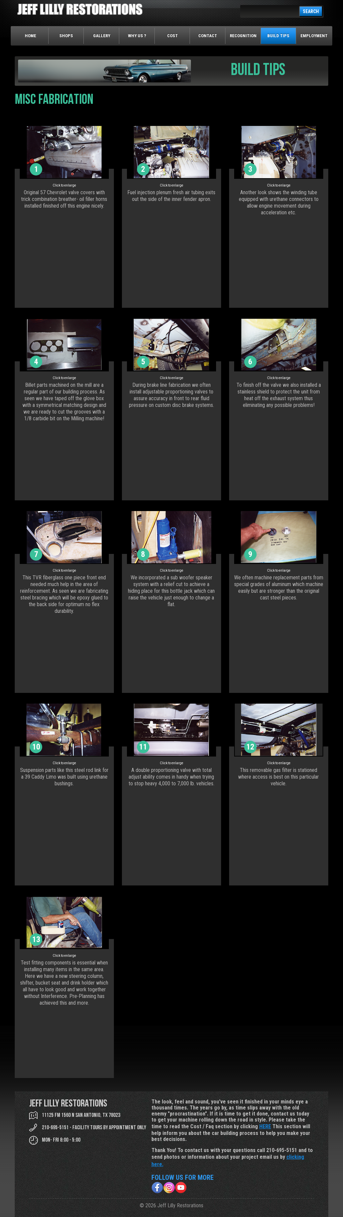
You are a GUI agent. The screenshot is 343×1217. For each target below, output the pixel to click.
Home (30, 35)
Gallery (101, 35)
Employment (314, 35)
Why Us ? (137, 35)
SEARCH (311, 11)
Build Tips (278, 35)
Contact (207, 35)
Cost (172, 35)
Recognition (243, 35)
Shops (66, 35)
